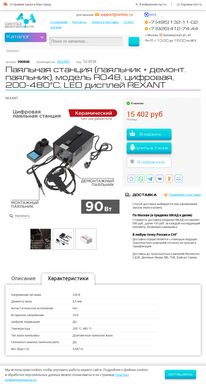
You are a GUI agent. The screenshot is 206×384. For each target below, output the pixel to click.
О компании (59, 22)
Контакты (79, 22)
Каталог (56, 27)
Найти (132, 37)
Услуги (128, 22)
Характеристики (68, 278)
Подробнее (183, 194)
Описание (23, 278)
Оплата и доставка (105, 22)
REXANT (64, 60)
